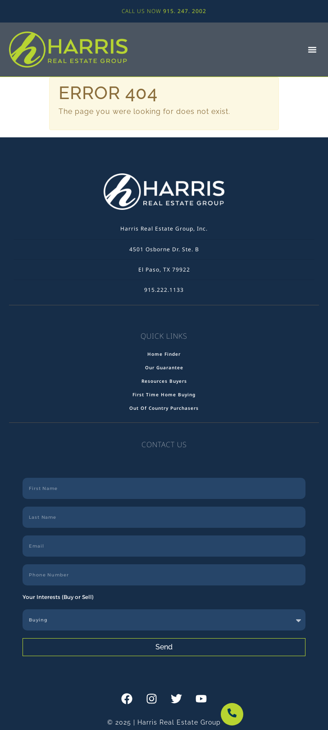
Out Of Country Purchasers (164, 408)
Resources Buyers (164, 381)
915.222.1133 (164, 290)
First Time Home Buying (164, 394)
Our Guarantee (164, 367)
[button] (312, 49)
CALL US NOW (164, 11)
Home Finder (164, 354)
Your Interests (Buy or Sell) (58, 597)
